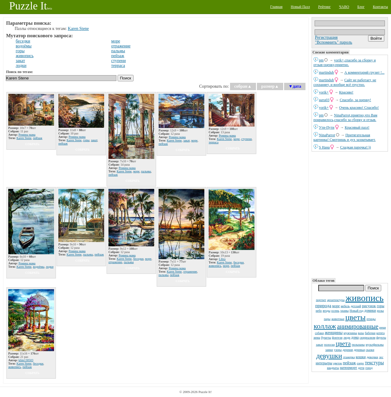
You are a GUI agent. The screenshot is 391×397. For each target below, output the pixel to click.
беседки (23, 41)
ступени (118, 60)
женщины (333, 332)
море (336, 306)
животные (338, 319)
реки (382, 327)
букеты (326, 337)
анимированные (357, 326)
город (369, 367)
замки (329, 349)
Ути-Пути (326, 127)
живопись (364, 298)
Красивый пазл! (357, 127)
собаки (319, 333)
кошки (361, 357)
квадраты (333, 367)
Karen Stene (78, 28)
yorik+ (324, 92)
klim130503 (26, 360)
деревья (359, 349)
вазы (361, 333)
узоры (338, 349)
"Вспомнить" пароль (333, 42)
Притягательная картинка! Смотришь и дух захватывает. (344, 137)
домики (370, 310)
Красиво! (346, 92)
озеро (360, 363)
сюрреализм (367, 337)
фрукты (381, 337)
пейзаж (349, 363)
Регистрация (326, 37)
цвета (343, 343)
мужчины (350, 333)
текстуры (374, 362)
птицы (371, 319)
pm (321, 60)
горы (380, 306)
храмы (344, 310)
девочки (372, 357)
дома (355, 337)
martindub (326, 72)
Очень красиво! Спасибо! (359, 107)
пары (327, 319)
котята (380, 333)
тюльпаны (358, 344)
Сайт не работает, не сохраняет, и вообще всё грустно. (344, 82)
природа (323, 305)
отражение (120, 46)
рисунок (369, 305)
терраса (118, 65)
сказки (370, 349)
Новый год (356, 310)
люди (346, 337)
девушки (329, 356)
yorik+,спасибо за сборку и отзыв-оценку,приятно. (344, 62)
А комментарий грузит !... (364, 72)
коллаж (325, 326)
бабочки (370, 333)
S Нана (324, 147)
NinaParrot (327, 135)
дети (361, 367)
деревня (348, 349)
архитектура (336, 300)
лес (381, 357)
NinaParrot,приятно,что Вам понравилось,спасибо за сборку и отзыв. (345, 117)
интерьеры (324, 363)
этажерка (349, 357)
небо (319, 310)
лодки (21, 65)
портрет (321, 300)
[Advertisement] (349, 214)
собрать (32, 144)
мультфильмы (375, 344)
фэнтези (337, 337)
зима (316, 337)
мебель (345, 306)
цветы (355, 317)
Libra (222, 259)
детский (356, 306)
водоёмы (24, 46)
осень (335, 310)
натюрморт (348, 368)
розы (380, 310)
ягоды (326, 310)
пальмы (118, 51)
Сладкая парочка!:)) (355, 147)
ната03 (324, 100)
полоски (329, 344)
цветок (337, 363)
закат (319, 344)
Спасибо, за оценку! (355, 100)
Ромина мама (27, 134)
